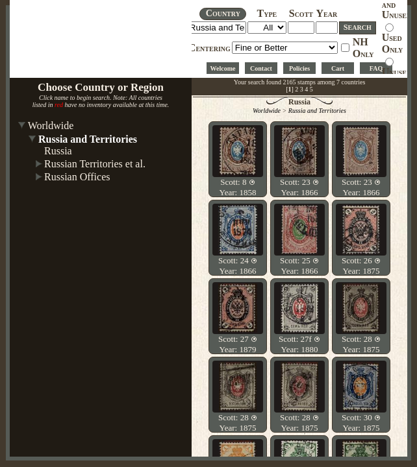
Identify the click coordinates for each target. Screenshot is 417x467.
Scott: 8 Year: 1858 (238, 187)
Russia (58, 150)
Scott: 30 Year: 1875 (361, 423)
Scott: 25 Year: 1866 (299, 266)
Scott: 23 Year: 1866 (299, 187)
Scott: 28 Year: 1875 (361, 344)
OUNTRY (223, 13)
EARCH (358, 27)
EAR (327, 14)
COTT (301, 14)
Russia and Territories (87, 139)
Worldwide (51, 125)
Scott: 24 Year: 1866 (237, 266)
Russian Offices (77, 176)
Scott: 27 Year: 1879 (237, 344)
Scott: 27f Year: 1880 (299, 344)
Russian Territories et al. (94, 163)
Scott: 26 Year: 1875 (361, 266)
